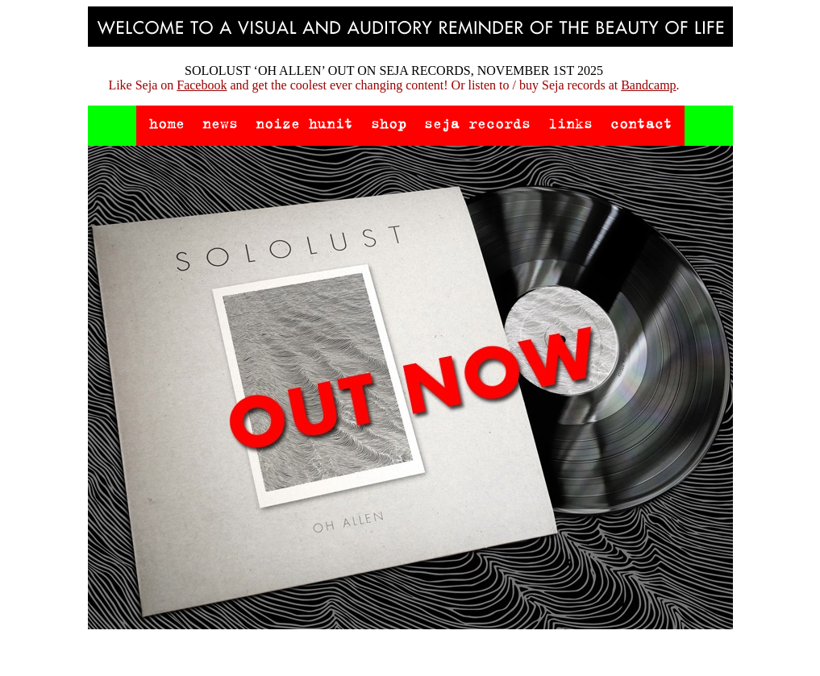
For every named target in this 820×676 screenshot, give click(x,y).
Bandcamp (648, 85)
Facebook (202, 85)
